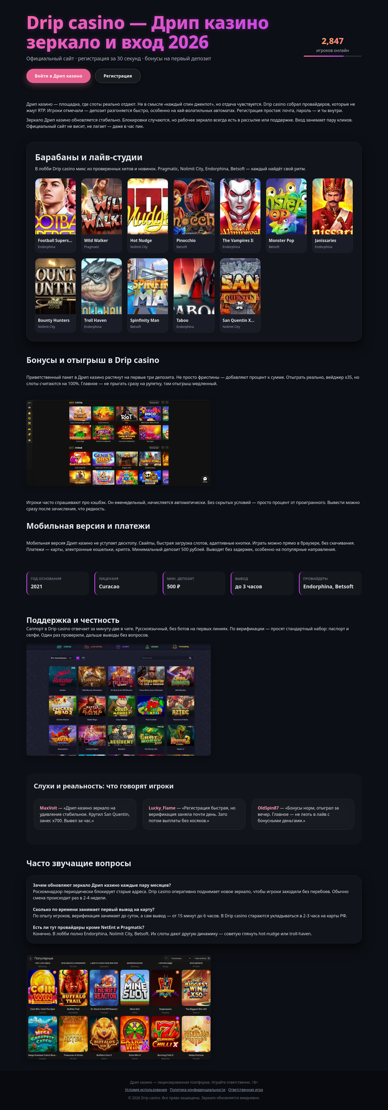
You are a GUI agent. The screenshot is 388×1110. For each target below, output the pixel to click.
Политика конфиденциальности (197, 1089)
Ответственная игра (245, 1089)
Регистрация (118, 76)
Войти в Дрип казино (58, 76)
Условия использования (146, 1089)
